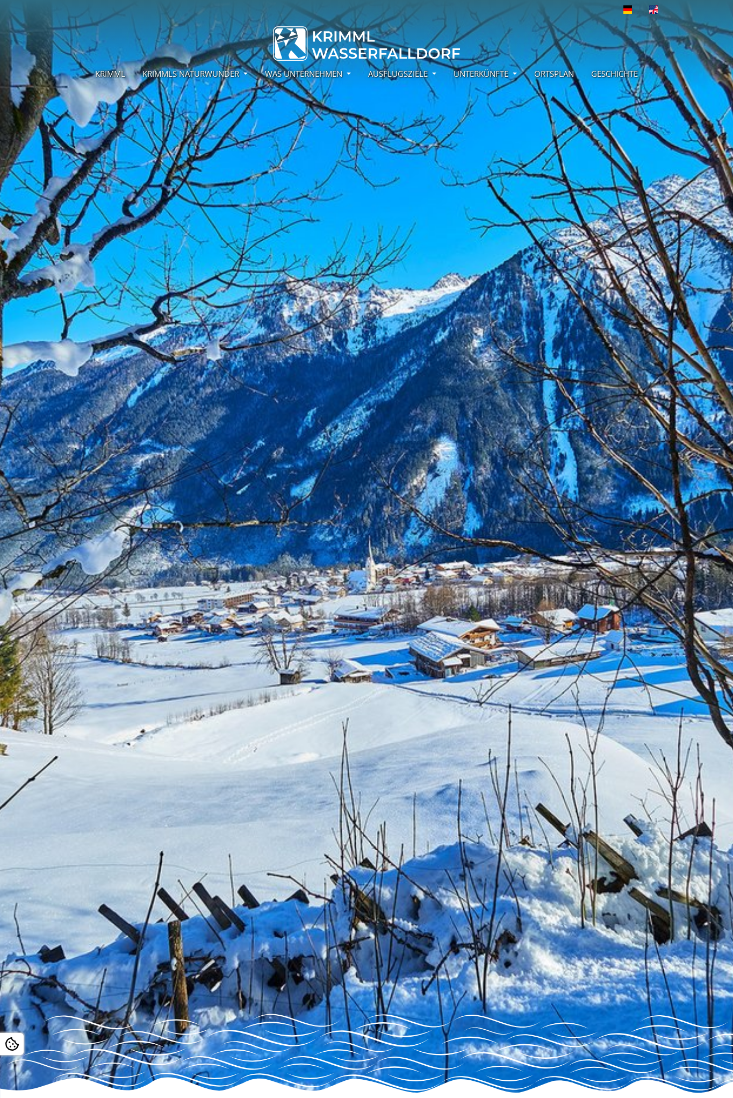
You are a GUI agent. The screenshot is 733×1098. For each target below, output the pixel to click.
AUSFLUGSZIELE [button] (399, 73)
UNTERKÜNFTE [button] (482, 73)
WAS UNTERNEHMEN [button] (304, 73)
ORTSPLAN (554, 73)
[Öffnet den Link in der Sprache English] (653, 9)
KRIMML (110, 73)
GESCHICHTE (614, 73)
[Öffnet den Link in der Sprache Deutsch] (628, 9)
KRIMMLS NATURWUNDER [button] (191, 73)
